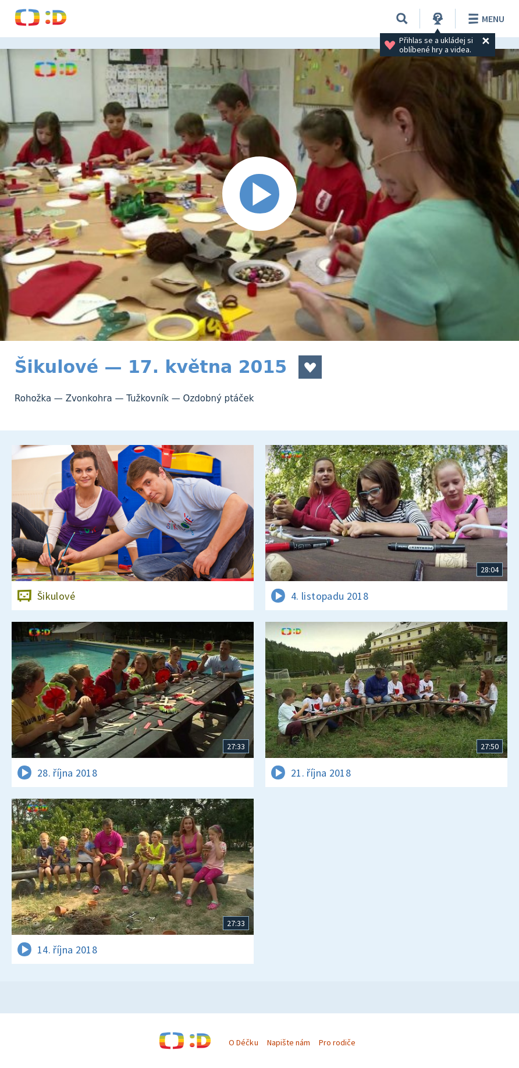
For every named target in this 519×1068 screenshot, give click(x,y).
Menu (484, 18)
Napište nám (288, 1042)
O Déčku (243, 1042)
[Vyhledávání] (402, 18)
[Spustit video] (259, 195)
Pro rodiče (337, 1042)
